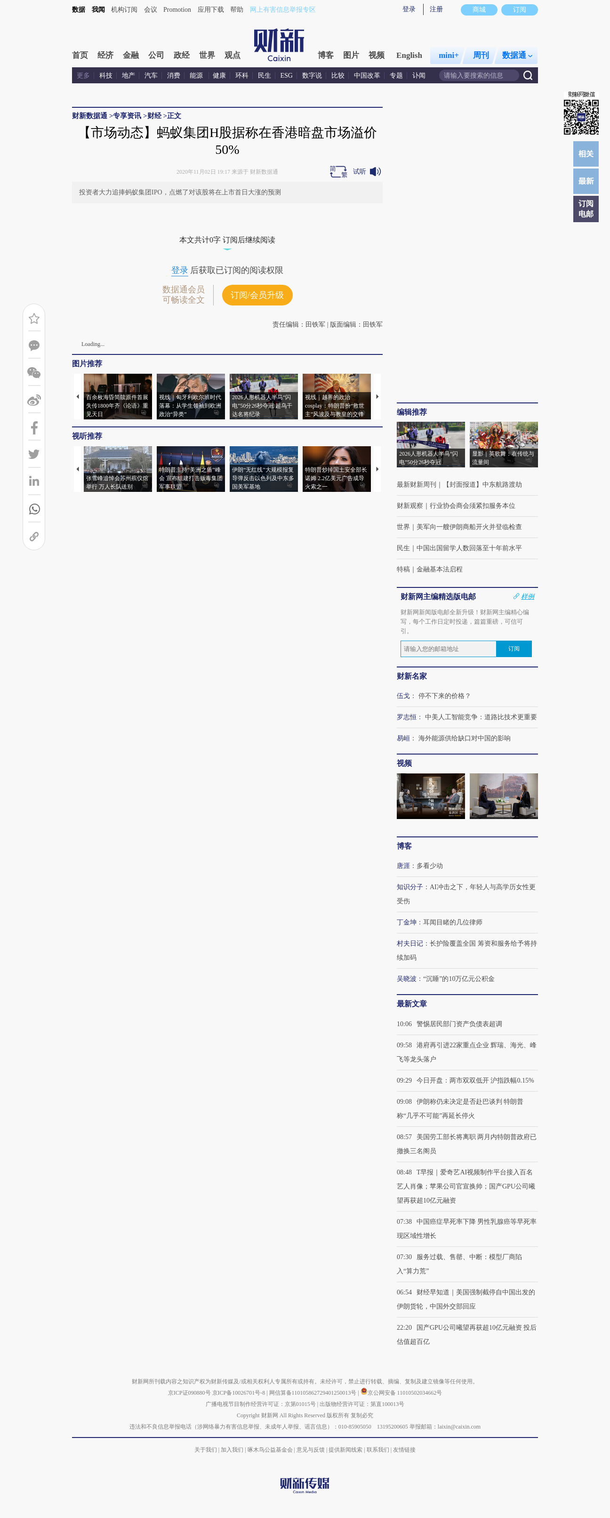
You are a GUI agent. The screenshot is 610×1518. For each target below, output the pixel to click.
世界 (207, 55)
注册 (436, 9)
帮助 (236, 9)
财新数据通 (89, 116)
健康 (219, 75)
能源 (197, 75)
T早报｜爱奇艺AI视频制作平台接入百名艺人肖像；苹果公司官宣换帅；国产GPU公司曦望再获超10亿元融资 (466, 1186)
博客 (326, 55)
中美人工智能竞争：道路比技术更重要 (481, 717)
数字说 (312, 75)
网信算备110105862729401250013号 (313, 1392)
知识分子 (410, 887)
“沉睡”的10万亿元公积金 (459, 978)
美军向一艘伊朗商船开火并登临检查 (469, 526)
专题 (396, 75)
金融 (131, 55)
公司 (156, 55)
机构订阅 (124, 9)
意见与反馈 (311, 1449)
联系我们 (378, 1449)
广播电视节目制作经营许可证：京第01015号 (261, 1404)
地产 (128, 75)
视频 (377, 55)
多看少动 (430, 865)
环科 (242, 75)
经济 (105, 55)
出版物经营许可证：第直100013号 (362, 1404)
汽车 (151, 75)
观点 (233, 55)
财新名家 (412, 676)
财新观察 (410, 505)
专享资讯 (127, 116)
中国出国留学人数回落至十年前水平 (469, 548)
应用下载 (211, 9)
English (409, 55)
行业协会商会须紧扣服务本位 (472, 505)
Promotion (177, 9)
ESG (287, 75)
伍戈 (403, 695)
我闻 (98, 9)
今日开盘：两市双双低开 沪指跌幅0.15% (475, 1080)
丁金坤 (407, 922)
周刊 (481, 55)
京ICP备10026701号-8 (239, 1392)
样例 (527, 596)
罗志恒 (407, 717)
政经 (182, 55)
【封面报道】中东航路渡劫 (482, 484)
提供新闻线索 (345, 1449)
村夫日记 (410, 943)
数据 (78, 9)
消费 (173, 75)
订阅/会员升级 (257, 295)
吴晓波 (407, 978)
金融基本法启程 (440, 569)
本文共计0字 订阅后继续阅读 (227, 240)
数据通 (517, 55)
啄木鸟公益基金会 (271, 1449)
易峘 (403, 738)
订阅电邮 (586, 209)
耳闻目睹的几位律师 (452, 922)
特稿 (403, 569)
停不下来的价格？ (444, 695)
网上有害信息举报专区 (283, 9)
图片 (351, 55)
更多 (83, 75)
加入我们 (232, 1449)
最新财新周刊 (416, 484)
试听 (359, 171)
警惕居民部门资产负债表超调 (459, 1024)
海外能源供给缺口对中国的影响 (464, 738)
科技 (105, 75)
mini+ (449, 55)
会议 (150, 9)
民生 (264, 75)
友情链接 (404, 1449)
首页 (80, 55)
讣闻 (418, 75)
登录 (409, 9)
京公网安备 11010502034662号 (401, 1392)
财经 (154, 116)
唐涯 (403, 865)
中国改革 (367, 75)
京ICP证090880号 (189, 1392)
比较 (338, 75)
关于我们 (205, 1449)
